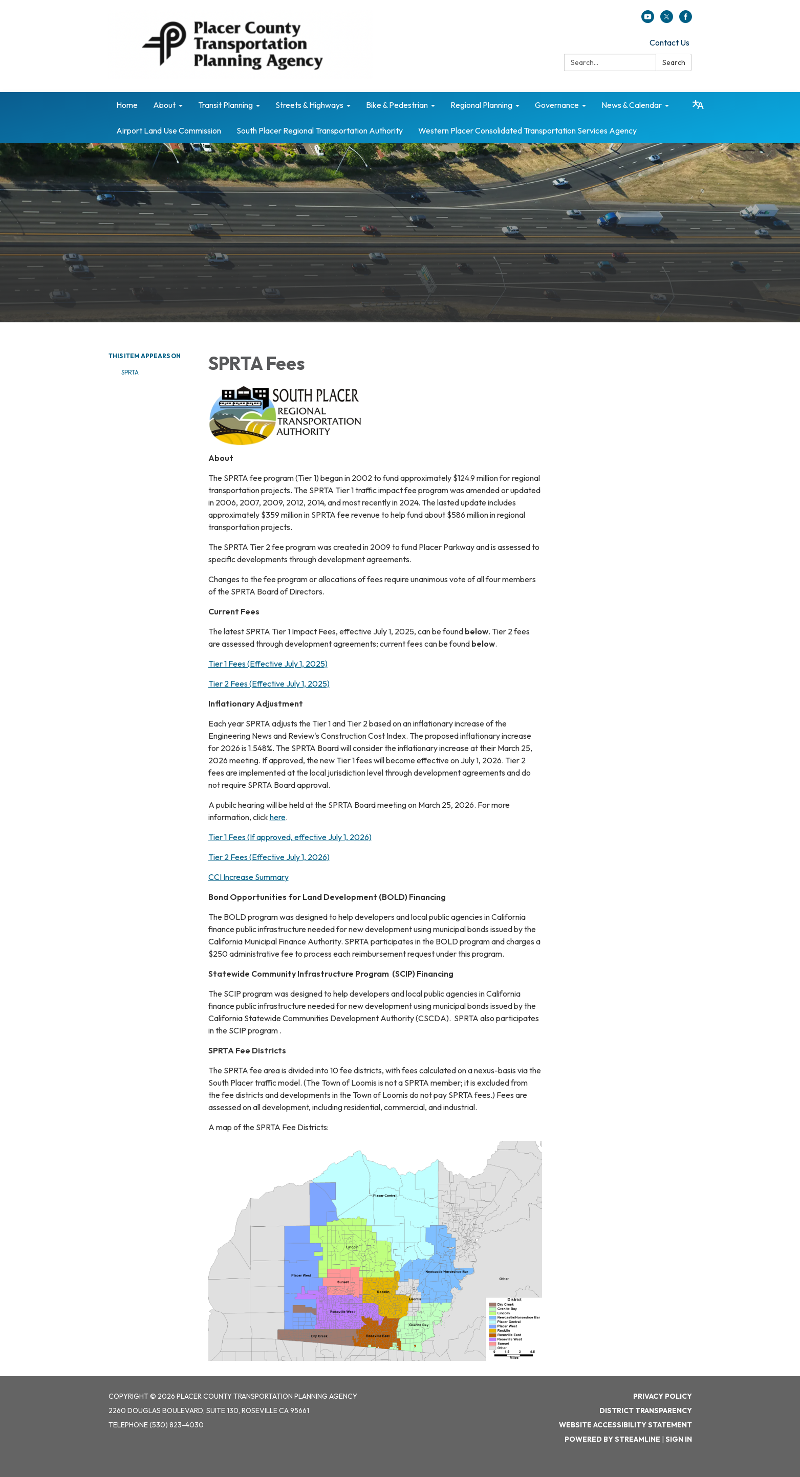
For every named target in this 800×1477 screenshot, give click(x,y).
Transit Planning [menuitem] (225, 105)
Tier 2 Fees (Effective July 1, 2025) (269, 683)
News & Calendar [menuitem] (631, 105)
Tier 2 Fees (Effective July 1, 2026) (269, 857)
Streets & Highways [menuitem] (309, 105)
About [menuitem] (164, 105)
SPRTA (130, 372)
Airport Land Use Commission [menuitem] (168, 130)
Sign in (678, 1439)
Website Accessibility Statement (625, 1424)
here (278, 817)
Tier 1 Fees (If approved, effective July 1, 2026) (290, 837)
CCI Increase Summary (248, 877)
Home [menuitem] (127, 105)
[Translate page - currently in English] (698, 105)
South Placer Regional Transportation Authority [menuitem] (319, 130)
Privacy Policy (662, 1396)
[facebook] (685, 20)
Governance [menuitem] (557, 105)
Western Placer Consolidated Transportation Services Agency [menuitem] (527, 130)
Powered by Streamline (612, 1439)
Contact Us (669, 42)
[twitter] (666, 20)
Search (673, 62)
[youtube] (647, 20)
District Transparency (645, 1410)
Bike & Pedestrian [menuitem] (397, 105)
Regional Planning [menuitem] (481, 105)
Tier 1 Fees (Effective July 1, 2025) (268, 663)
